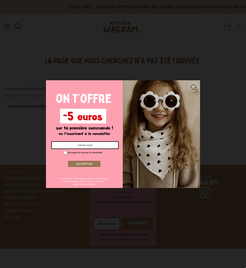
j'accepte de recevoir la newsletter (83, 152)
